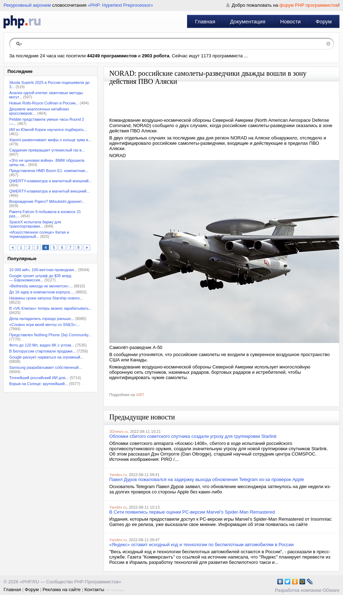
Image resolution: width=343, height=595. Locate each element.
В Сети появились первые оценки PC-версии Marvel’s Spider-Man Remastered (192, 512)
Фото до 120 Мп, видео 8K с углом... (41, 345)
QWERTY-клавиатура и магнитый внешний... (49, 191)
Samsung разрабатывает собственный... (45, 367)
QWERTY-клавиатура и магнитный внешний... (50, 181)
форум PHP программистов (308, 5)
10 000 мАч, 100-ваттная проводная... (43, 270)
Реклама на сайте (61, 589)
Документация (248, 21)
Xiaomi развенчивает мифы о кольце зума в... (50, 140)
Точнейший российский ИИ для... (39, 378)
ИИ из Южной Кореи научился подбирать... (48, 129)
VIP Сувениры (114, 590)
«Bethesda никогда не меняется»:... (40, 286)
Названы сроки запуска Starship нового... (46, 298)
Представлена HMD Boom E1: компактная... (48, 170)
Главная (205, 21)
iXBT (140, 395)
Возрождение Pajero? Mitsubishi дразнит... (47, 201)
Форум (323, 21)
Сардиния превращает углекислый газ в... (47, 150)
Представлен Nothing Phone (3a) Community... (50, 335)
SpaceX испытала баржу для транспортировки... (35, 224)
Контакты (94, 589)
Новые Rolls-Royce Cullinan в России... (44, 103)
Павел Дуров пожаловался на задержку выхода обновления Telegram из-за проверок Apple (206, 479)
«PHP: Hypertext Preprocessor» (120, 5)
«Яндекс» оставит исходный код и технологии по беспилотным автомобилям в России (201, 544)
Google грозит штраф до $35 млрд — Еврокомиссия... (40, 278)
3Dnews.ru (118, 431)
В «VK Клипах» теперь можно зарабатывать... (50, 308)
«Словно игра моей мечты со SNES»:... (44, 324)
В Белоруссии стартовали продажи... (42, 351)
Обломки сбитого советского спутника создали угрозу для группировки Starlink (193, 436)
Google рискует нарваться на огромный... (46, 357)
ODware (330, 590)
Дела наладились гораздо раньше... (41, 318)
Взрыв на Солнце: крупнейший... (38, 384)
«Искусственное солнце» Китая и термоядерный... (39, 234)
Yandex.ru (118, 475)
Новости (290, 21)
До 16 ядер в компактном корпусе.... (41, 292)
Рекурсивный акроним (27, 5)
